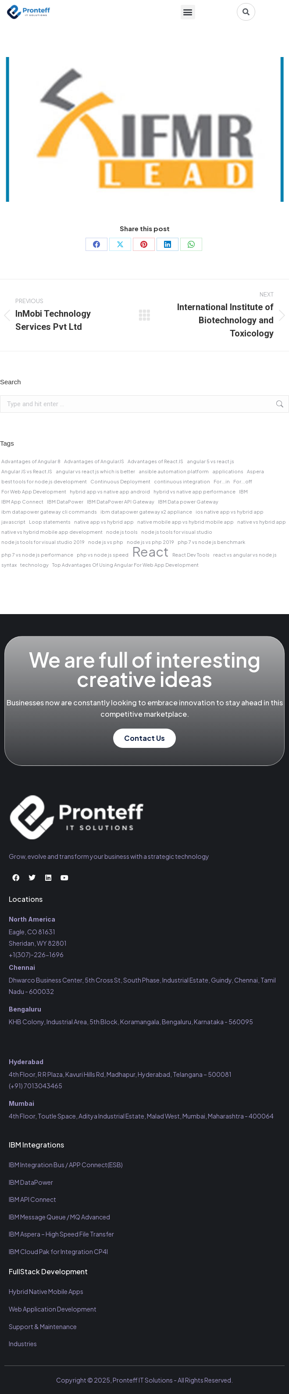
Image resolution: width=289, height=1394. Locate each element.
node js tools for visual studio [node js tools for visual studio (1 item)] (176, 532)
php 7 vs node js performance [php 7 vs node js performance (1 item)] (37, 555)
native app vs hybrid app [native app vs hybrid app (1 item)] (104, 522)
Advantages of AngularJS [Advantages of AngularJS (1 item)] (94, 461)
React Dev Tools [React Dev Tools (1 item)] (191, 555)
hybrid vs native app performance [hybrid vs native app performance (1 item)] (194, 491)
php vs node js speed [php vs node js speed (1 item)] (102, 555)
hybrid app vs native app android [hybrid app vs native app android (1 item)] (110, 491)
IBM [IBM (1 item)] (243, 491)
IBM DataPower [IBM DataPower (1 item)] (65, 501)
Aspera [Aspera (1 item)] (255, 471)
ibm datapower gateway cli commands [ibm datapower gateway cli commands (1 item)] (49, 512)
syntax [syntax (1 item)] (9, 565)
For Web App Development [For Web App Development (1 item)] (33, 491)
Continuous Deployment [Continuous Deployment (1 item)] (120, 481)
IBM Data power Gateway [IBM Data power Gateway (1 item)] (188, 501)
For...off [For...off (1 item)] (242, 481)
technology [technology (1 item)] (34, 565)
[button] (188, 12)
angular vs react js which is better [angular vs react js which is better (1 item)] (95, 471)
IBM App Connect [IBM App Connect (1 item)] (22, 501)
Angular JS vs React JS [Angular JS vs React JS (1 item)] (26, 471)
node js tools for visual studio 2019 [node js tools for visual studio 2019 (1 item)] (43, 542)
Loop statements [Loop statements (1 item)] (50, 522)
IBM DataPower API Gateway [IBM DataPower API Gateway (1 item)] (120, 501)
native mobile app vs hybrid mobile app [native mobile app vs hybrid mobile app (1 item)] (185, 522)
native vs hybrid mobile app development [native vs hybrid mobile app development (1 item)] (52, 532)
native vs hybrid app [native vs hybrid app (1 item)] (261, 522)
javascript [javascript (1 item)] (13, 522)
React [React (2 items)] (150, 551)
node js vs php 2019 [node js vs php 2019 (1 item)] (150, 542)
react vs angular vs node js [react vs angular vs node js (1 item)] (245, 555)
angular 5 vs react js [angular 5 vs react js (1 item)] (210, 461)
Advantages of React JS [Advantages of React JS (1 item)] (155, 461)
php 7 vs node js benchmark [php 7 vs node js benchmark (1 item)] (211, 542)
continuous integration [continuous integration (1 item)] (182, 481)
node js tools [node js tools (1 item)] (122, 532)
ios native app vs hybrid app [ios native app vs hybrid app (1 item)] (230, 512)
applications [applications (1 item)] (227, 471)
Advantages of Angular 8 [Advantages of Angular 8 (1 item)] (31, 461)
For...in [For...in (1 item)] (222, 481)
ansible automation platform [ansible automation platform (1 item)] (174, 471)
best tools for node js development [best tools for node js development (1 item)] (44, 481)
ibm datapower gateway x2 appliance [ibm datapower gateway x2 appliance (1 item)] (146, 512)
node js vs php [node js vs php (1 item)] (105, 542)
